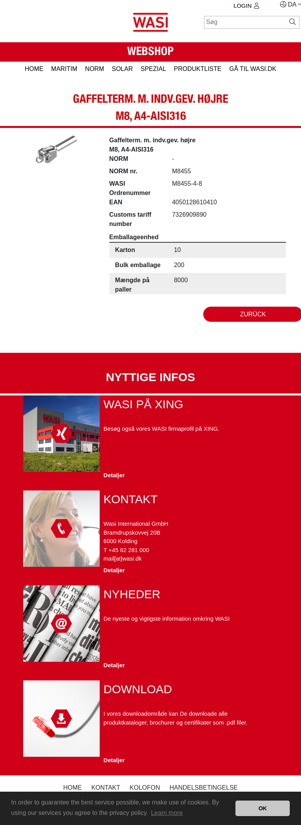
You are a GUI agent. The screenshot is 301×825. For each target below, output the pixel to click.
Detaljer (114, 475)
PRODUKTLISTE (197, 69)
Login (246, 5)
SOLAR (122, 69)
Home (72, 787)
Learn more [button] (167, 812)
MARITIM (64, 69)
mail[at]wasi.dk (123, 558)
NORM (94, 69)
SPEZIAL (153, 69)
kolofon (145, 787)
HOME (34, 69)
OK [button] (262, 808)
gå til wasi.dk (252, 69)
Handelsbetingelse (204, 787)
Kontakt (105, 787)
